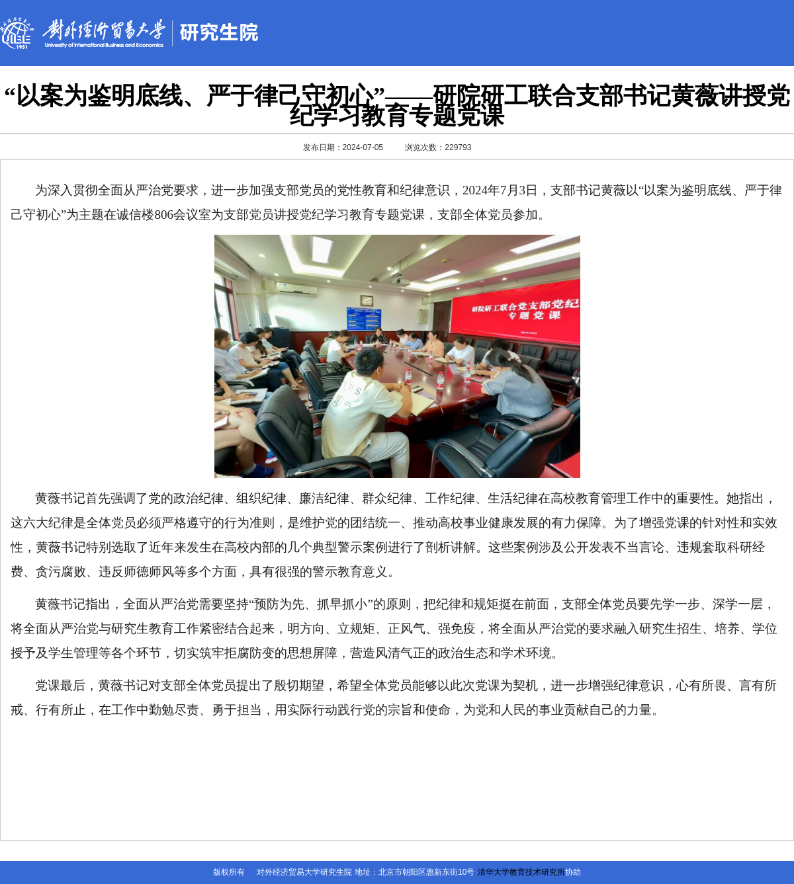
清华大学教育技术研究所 (521, 872)
